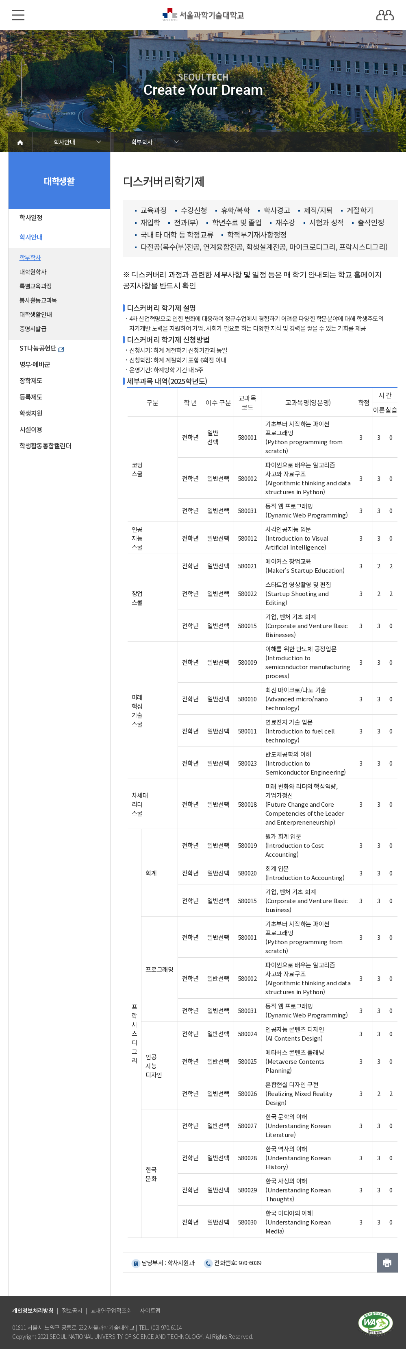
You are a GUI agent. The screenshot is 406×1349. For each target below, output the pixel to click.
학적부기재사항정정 (254, 234)
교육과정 (151, 210)
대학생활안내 (36, 314)
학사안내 (64, 142)
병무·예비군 (35, 364)
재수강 (282, 222)
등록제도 (31, 397)
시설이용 (31, 429)
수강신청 (191, 210)
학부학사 (142, 142)
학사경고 (274, 210)
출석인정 (368, 222)
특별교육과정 (36, 286)
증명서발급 (33, 328)
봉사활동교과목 (38, 300)
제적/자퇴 (315, 210)
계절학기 (357, 210)
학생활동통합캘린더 (46, 445)
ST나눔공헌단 (42, 348)
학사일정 (31, 217)
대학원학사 (33, 271)
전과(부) (183, 222)
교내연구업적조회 (111, 1310)
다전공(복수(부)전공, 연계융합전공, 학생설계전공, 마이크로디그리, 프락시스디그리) (261, 247)
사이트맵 (150, 1310)
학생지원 (31, 413)
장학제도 (31, 380)
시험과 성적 (324, 222)
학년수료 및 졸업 (234, 222)
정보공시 (72, 1310)
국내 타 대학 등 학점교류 (174, 234)
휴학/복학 (232, 210)
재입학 (148, 222)
